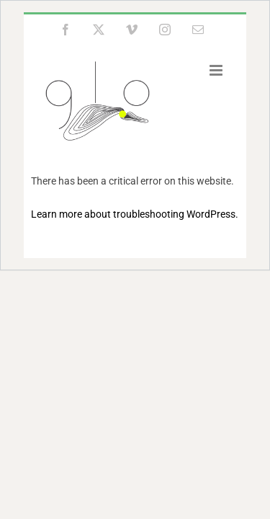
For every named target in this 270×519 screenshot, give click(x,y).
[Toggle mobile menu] (217, 70)
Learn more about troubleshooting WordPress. (134, 214)
